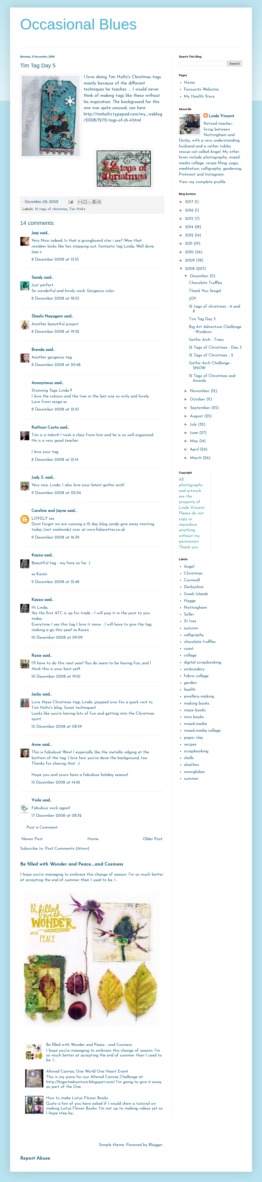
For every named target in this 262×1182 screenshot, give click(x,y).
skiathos (191, 765)
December (200, 276)
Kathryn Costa (44, 428)
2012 (190, 235)
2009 (190, 261)
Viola (36, 800)
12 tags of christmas (51, 209)
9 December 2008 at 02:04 (56, 493)
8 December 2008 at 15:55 (55, 260)
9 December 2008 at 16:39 (55, 538)
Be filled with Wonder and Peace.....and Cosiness (71, 864)
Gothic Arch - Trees (206, 340)
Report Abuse (35, 1158)
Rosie (36, 656)
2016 (190, 211)
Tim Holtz (77, 209)
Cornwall (192, 580)
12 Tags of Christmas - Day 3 (215, 348)
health (189, 690)
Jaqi (35, 233)
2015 (189, 219)
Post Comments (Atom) (67, 849)
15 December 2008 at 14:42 (55, 783)
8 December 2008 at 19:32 (55, 332)
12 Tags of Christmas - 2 (211, 355)
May (194, 441)
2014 (189, 227)
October (198, 399)
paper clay (193, 738)
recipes (190, 745)
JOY (192, 299)
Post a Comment (42, 828)
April (195, 449)
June (194, 433)
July (194, 425)
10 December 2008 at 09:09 (57, 638)
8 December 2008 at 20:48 (56, 365)
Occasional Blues (78, 24)
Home (93, 839)
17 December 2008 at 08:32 (56, 816)
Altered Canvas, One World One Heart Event (87, 1072)
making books (196, 704)
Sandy (37, 278)
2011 (189, 244)
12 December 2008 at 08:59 (56, 727)
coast (189, 649)
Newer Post (32, 839)
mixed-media (195, 724)
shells (189, 758)
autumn (191, 628)
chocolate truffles (200, 642)
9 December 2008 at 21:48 (55, 582)
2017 (189, 202)
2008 (190, 269)
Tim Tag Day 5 (202, 319)
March (196, 458)
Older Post (152, 839)
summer (191, 779)
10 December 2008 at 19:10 (55, 677)
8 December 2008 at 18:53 (55, 299)
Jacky (36, 694)
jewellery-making (199, 697)
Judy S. (37, 478)
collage (190, 656)
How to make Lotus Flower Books (77, 1098)
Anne (36, 745)
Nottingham (195, 608)
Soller (189, 615)
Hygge (190, 601)
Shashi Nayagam (47, 316)
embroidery (194, 669)
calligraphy (194, 635)
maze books (195, 710)
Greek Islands (196, 594)
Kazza (37, 555)
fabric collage (196, 676)
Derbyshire (194, 587)
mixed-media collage (202, 731)
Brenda (37, 350)
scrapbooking (196, 751)
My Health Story (199, 97)
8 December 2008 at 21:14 (54, 460)
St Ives (190, 621)
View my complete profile (202, 182)
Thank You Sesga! (205, 291)
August (197, 416)
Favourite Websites (201, 90)
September (200, 408)
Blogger (155, 1145)
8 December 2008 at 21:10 (55, 409)
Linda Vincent (221, 116)
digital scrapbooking (202, 663)
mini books (194, 717)
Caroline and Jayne (48, 511)
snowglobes (194, 772)
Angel (189, 567)
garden (190, 683)
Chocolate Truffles (205, 283)
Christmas (193, 574)
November (200, 391)
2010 (190, 252)
